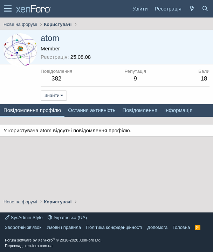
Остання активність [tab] (91, 110)
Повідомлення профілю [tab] (32, 110)
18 (204, 78)
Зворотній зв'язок (23, 227)
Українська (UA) (67, 217)
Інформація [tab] (178, 110)
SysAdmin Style (24, 217)
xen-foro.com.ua (38, 246)
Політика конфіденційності (114, 227)
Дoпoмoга (157, 227)
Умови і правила (64, 227)
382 (56, 78)
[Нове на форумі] (191, 8)
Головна (181, 227)
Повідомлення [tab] (139, 110)
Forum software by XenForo (53, 240)
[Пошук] (205, 8)
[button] (7, 9)
